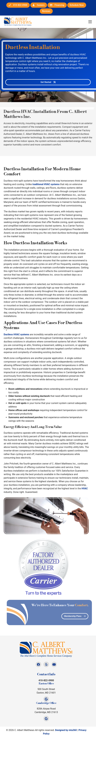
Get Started (47, 82)
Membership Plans (79, 616)
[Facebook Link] (38, 664)
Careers (39, 5)
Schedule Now (77, 5)
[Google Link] (46, 699)
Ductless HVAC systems (16, 334)
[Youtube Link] (54, 664)
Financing (57, 5)
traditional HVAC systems (45, 184)
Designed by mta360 (66, 730)
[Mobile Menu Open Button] (90, 22)
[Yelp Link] (46, 664)
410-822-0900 (18, 5)
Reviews (46, 11)
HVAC (85, 488)
